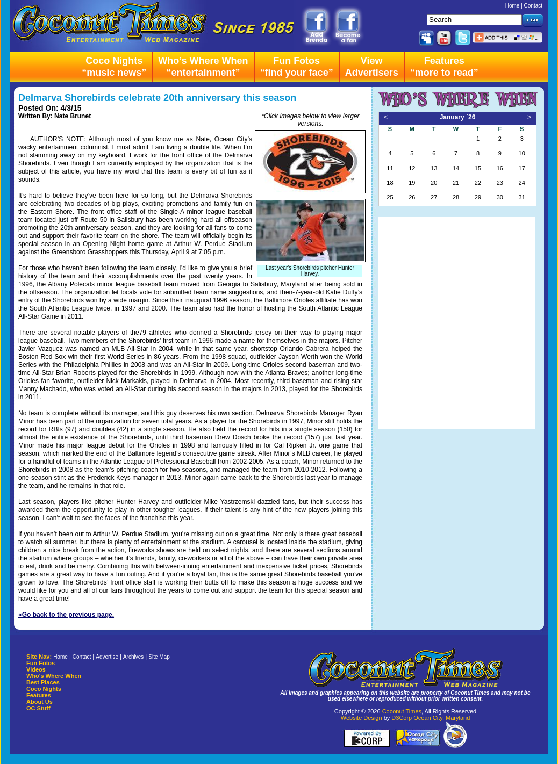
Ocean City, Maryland (441, 718)
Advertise (107, 657)
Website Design (361, 718)
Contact (533, 6)
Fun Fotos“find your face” (296, 66)
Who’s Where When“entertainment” (203, 66)
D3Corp (401, 718)
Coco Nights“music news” (114, 66)
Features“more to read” (444, 66)
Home (512, 6)
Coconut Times (401, 711)
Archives (133, 657)
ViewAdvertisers (371, 66)
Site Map (158, 657)
